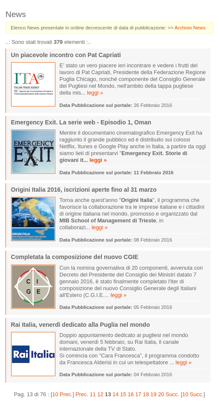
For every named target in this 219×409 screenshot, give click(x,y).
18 (146, 394)
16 (131, 394)
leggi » (95, 92)
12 (101, 394)
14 (115, 394)
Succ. (172, 394)
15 (123, 394)
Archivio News (189, 27)
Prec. (81, 394)
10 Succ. (193, 394)
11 (93, 394)
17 (138, 394)
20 (161, 394)
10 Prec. (62, 394)
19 (153, 394)
